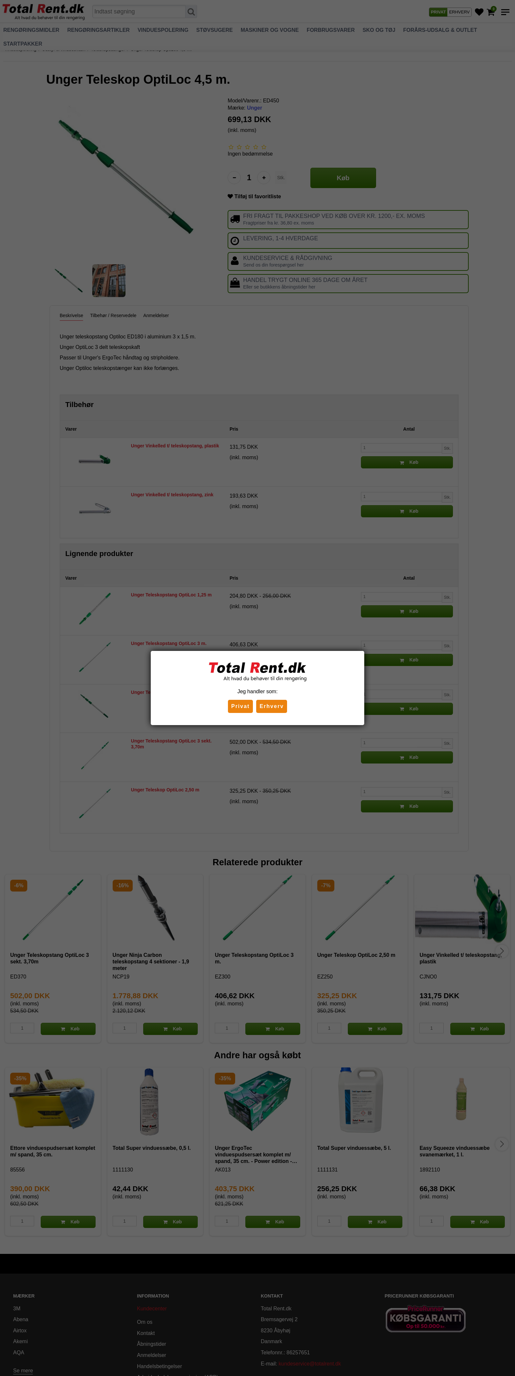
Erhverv (271, 706)
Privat (240, 706)
